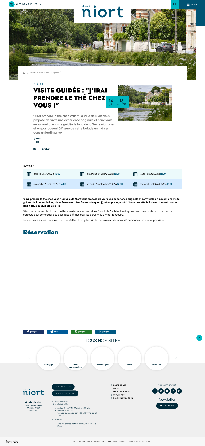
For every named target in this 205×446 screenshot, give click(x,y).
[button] (175, 4)
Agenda (56, 73)
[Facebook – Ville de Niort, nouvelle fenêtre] (155, 391)
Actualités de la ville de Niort (39, 73)
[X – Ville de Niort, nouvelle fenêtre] (161, 391)
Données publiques (123, 398)
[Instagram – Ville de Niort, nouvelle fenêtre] (173, 391)
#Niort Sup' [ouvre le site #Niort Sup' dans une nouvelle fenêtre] (156, 365)
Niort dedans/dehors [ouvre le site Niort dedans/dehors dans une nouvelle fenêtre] (75, 366)
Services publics (122, 392)
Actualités (119, 395)
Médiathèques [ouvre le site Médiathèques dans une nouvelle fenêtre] (102, 365)
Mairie (116, 388)
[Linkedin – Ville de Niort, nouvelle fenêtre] (179, 391)
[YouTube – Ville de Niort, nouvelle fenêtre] (167, 391)
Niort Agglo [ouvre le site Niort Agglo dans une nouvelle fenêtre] (48, 365)
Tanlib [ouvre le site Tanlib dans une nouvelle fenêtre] (129, 365)
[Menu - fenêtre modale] (192, 4)
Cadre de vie (119, 385)
